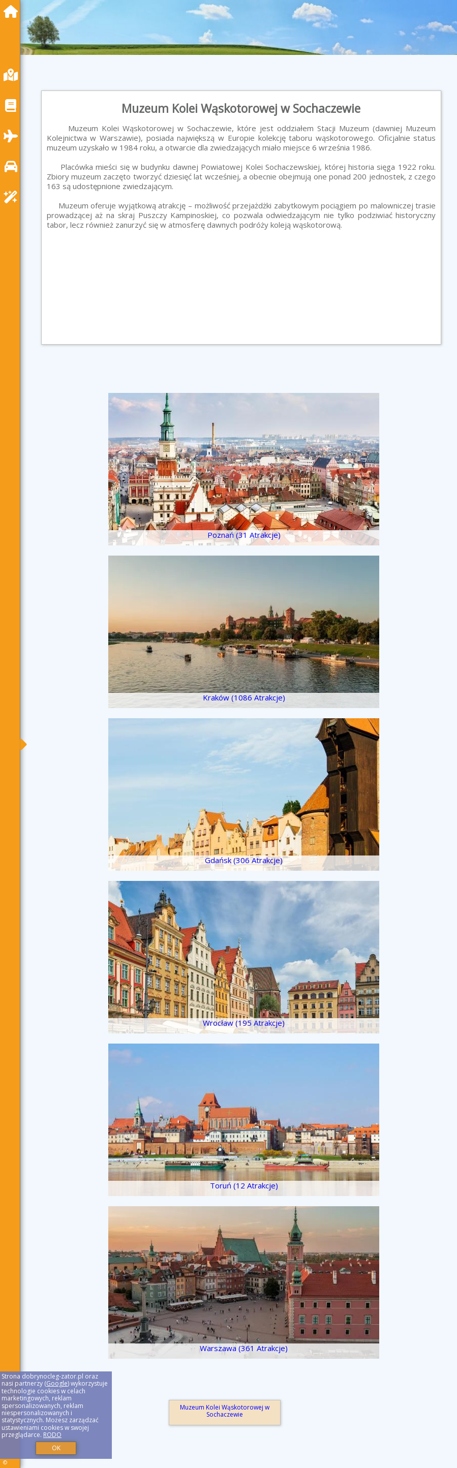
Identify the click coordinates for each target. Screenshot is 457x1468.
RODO (52, 1434)
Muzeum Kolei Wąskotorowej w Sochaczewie (224, 1411)
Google (57, 1383)
